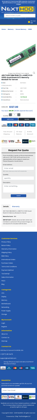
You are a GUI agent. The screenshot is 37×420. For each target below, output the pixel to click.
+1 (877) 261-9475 (6, 354)
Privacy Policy (6, 242)
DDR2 (30, 29)
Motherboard (5, 304)
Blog (2, 284)
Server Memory (21, 29)
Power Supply (6, 311)
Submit (18, 195)
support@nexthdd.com (8, 358)
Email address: (7, 165)
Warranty (16, 206)
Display (3, 297)
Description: (7, 182)
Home (4, 29)
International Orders (8, 260)
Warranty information (8, 249)
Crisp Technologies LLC (23, 416)
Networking (5, 307)
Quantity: (6, 174)
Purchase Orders (7, 263)
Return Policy (5, 245)
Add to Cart (10, 119)
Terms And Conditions (9, 267)
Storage (4, 314)
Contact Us (5, 337)
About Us (4, 334)
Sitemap (4, 341)
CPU (2, 293)
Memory (11, 29)
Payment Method (7, 270)
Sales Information (7, 277)
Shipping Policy (6, 252)
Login (3, 323)
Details (6, 206)
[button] (32, 22)
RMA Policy (5, 256)
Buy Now (27, 119)
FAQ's (3, 281)
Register (4, 327)
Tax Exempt (5, 274)
